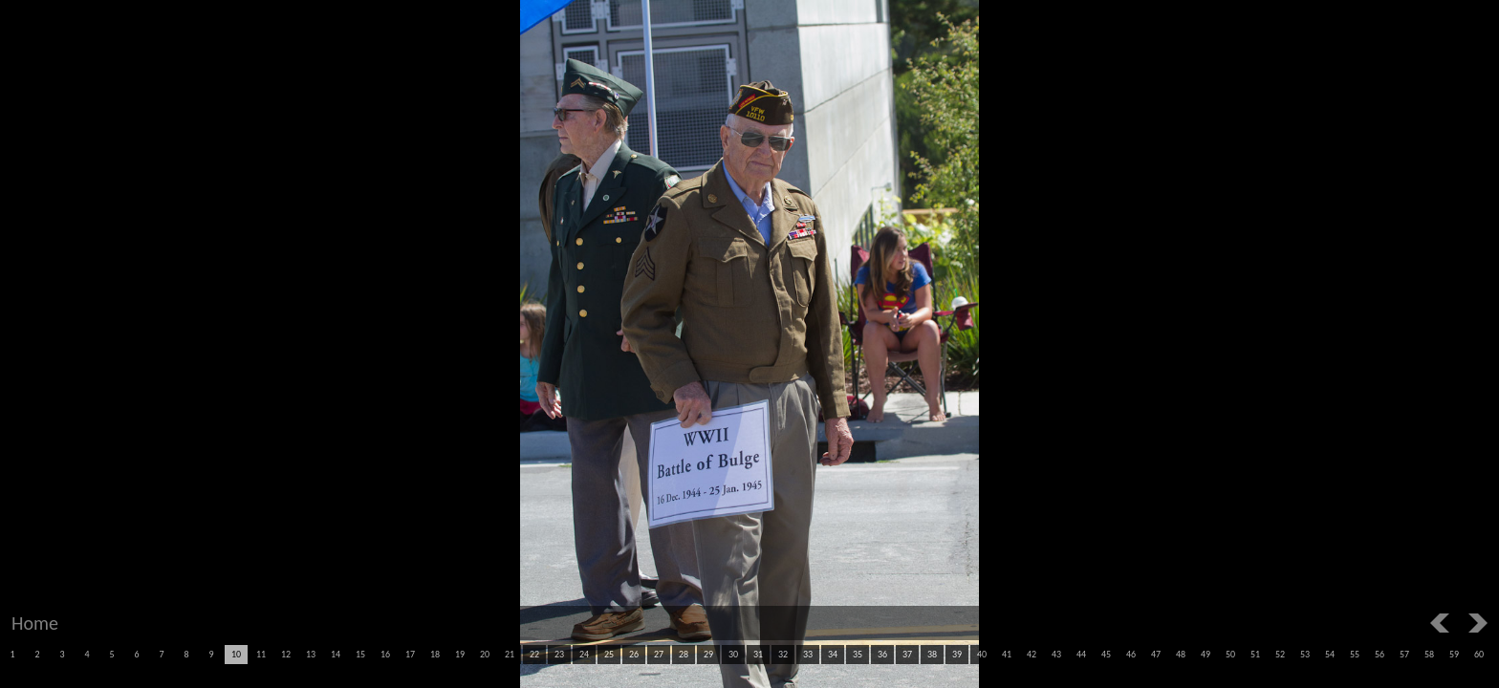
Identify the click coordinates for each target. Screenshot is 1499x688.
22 (534, 654)
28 (683, 654)
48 (1180, 654)
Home (34, 623)
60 (1479, 654)
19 (460, 654)
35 (857, 654)
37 (907, 654)
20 (484, 654)
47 (1156, 654)
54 (1330, 654)
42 (1031, 654)
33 (808, 654)
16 (385, 654)
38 (932, 654)
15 (360, 654)
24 (584, 654)
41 (1006, 654)
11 (261, 654)
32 (783, 654)
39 (957, 654)
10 (236, 654)
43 (1056, 654)
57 (1404, 654)
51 (1255, 654)
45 (1106, 654)
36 (882, 654)
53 (1305, 654)
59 (1454, 654)
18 (435, 654)
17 (410, 654)
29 (708, 654)
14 (335, 654)
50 (1230, 654)
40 (982, 654)
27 (658, 654)
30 (733, 654)
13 (310, 654)
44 (1081, 654)
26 (634, 654)
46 (1131, 654)
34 (832, 654)
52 (1280, 654)
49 (1205, 654)
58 (1429, 654)
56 (1379, 654)
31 (758, 654)
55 (1354, 654)
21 (509, 654)
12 (286, 654)
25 (609, 654)
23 (559, 654)
